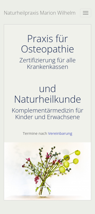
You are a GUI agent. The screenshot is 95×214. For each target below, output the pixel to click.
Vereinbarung (60, 133)
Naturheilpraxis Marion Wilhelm (39, 12)
